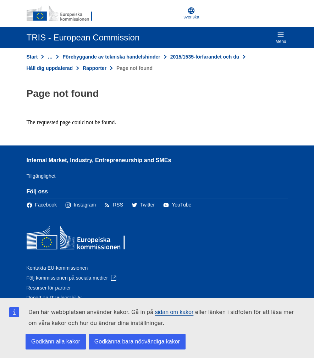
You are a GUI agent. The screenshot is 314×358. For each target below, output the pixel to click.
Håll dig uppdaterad (50, 68)
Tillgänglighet (41, 176)
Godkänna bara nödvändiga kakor (137, 341)
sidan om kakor (174, 312)
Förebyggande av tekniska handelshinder (111, 57)
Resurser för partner (49, 288)
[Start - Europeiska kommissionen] (61, 13)
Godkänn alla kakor (55, 341)
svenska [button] (191, 13)
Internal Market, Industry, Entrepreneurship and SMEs (99, 160)
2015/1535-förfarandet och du (204, 57)
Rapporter (94, 68)
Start (32, 57)
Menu (280, 37)
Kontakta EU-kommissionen (57, 268)
